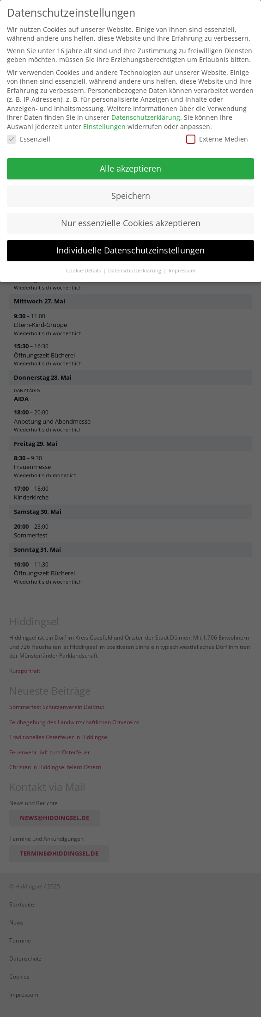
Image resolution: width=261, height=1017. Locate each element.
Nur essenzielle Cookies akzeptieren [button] (130, 222)
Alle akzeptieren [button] (130, 168)
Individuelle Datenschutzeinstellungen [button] (130, 250)
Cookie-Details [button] (84, 270)
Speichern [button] (130, 195)
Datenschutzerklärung (145, 117)
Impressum (182, 270)
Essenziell (28, 139)
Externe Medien (217, 139)
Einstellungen (104, 126)
